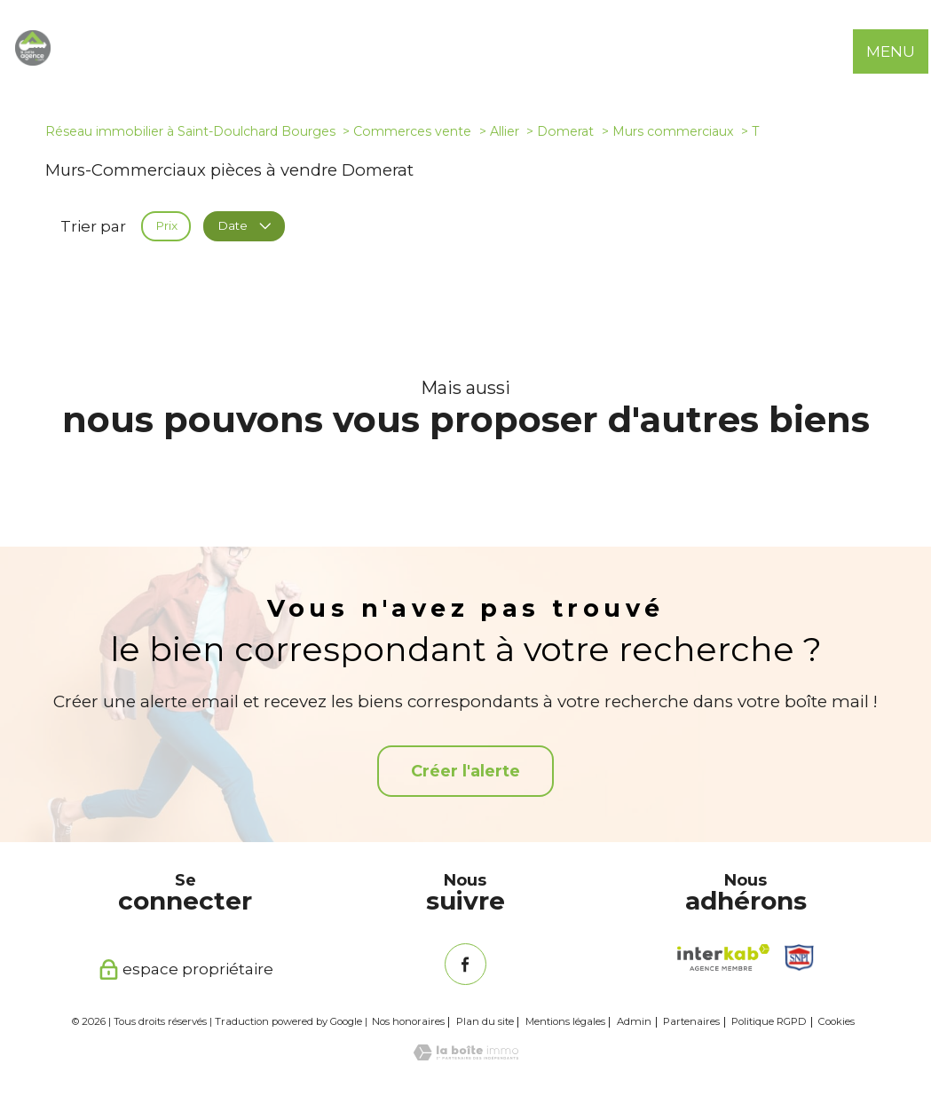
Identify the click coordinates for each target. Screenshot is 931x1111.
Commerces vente (412, 131)
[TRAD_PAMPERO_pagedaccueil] (33, 60)
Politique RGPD (769, 1021)
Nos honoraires (408, 1021)
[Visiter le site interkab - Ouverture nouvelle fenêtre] (723, 957)
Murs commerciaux (673, 131)
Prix (166, 226)
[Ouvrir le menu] (902, 51)
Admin (634, 1021)
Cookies (836, 1022)
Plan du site (485, 1021)
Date (244, 226)
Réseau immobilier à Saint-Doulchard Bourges (190, 131)
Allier (504, 131)
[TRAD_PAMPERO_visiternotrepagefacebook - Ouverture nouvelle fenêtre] (465, 964)
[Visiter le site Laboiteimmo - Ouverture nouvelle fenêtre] (466, 1055)
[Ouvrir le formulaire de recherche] (849, 51)
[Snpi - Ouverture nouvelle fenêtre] (800, 957)
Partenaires (691, 1021)
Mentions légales (565, 1021)
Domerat (565, 131)
